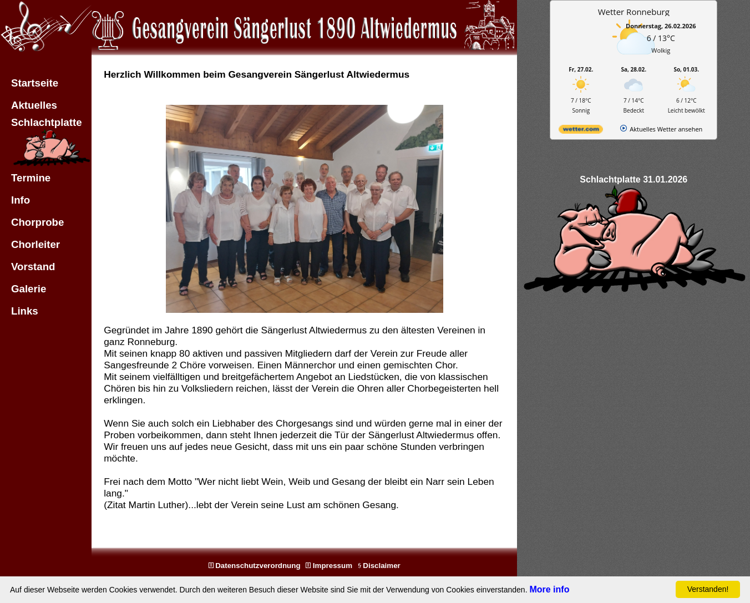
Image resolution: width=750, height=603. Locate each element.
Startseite (34, 83)
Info (20, 200)
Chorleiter (35, 244)
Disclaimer (379, 565)
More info (549, 589)
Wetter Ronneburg (634, 11)
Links (24, 311)
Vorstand (33, 266)
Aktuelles (34, 105)
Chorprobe (37, 222)
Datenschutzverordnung (255, 565)
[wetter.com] (581, 131)
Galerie (28, 289)
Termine (30, 178)
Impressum (329, 565)
